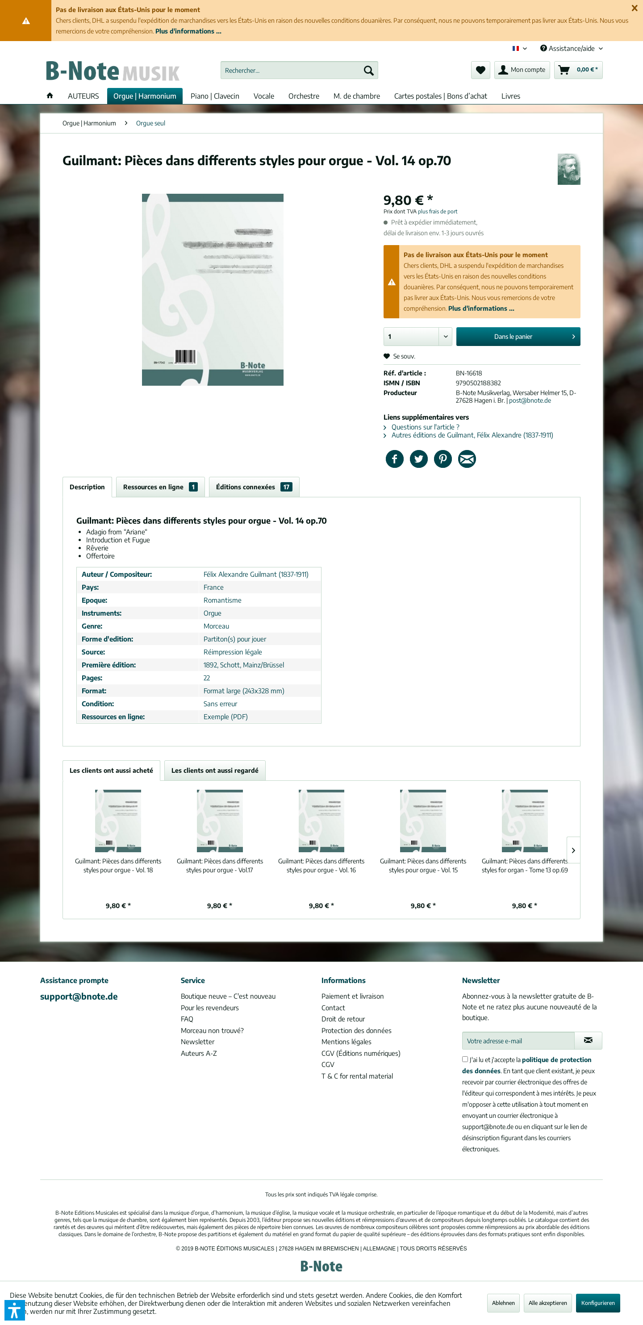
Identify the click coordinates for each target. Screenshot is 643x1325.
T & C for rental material (357, 1076)
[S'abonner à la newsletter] (588, 1041)
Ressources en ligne (160, 487)
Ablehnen (503, 1303)
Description (87, 487)
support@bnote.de (79, 996)
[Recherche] (368, 70)
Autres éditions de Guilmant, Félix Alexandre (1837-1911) (468, 435)
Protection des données (357, 1030)
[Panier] (578, 70)
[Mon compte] (522, 70)
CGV (328, 1064)
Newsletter (197, 1042)
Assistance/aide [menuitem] (568, 48)
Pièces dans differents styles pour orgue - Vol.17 (220, 865)
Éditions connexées (254, 487)
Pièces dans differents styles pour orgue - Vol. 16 (321, 865)
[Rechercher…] (299, 70)
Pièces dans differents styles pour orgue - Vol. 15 (423, 865)
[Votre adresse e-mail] (518, 1041)
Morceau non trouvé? (212, 1030)
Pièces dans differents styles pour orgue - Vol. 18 (118, 865)
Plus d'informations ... (188, 31)
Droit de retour (343, 1019)
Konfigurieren (598, 1303)
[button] (14, 1310)
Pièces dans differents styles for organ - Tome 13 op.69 (525, 865)
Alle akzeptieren (548, 1303)
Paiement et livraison (353, 996)
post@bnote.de (530, 400)
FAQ (187, 1019)
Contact (333, 1008)
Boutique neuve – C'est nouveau (228, 996)
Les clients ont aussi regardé (215, 770)
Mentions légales (347, 1042)
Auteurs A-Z (199, 1053)
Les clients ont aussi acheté (111, 770)
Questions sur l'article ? (421, 427)
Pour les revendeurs (210, 1008)
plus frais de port (438, 211)
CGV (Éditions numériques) (361, 1053)
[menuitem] (299, 70)
